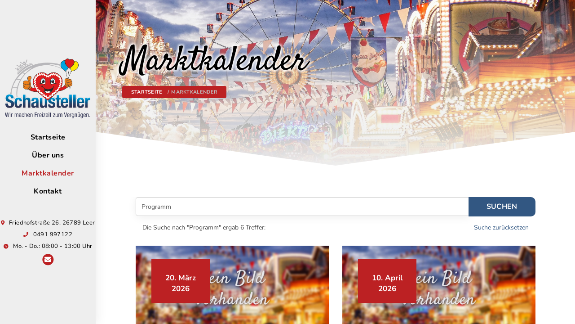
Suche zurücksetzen (501, 227)
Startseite (147, 92)
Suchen (502, 207)
